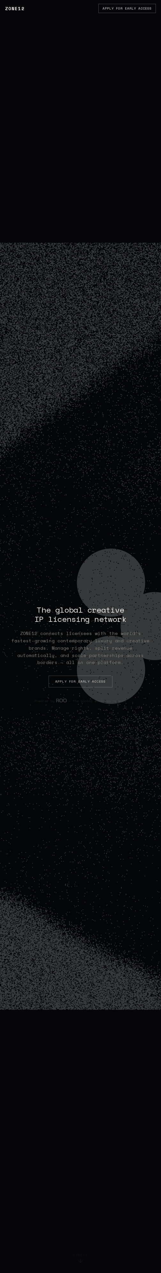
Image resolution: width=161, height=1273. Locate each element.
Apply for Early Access (127, 8)
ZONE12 (15, 8)
